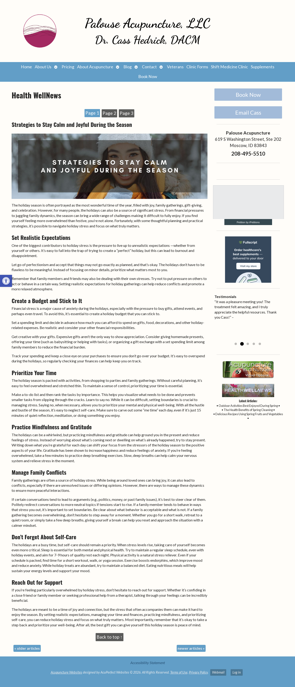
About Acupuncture (95, 66)
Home (26, 66)
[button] (6, 281)
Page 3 (126, 113)
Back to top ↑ (109, 637)
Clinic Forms (197, 66)
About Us (43, 66)
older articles (27, 648)
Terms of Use (179, 672)
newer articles (191, 648)
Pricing (68, 66)
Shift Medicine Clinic (229, 66)
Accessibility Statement (147, 662)
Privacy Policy (198, 672)
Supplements (262, 66)
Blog (127, 66)
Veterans (175, 66)
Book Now (147, 76)
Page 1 (92, 113)
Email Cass (248, 112)
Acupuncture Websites (66, 672)
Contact (149, 66)
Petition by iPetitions (248, 222)
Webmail (218, 672)
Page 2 (109, 113)
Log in (236, 672)
